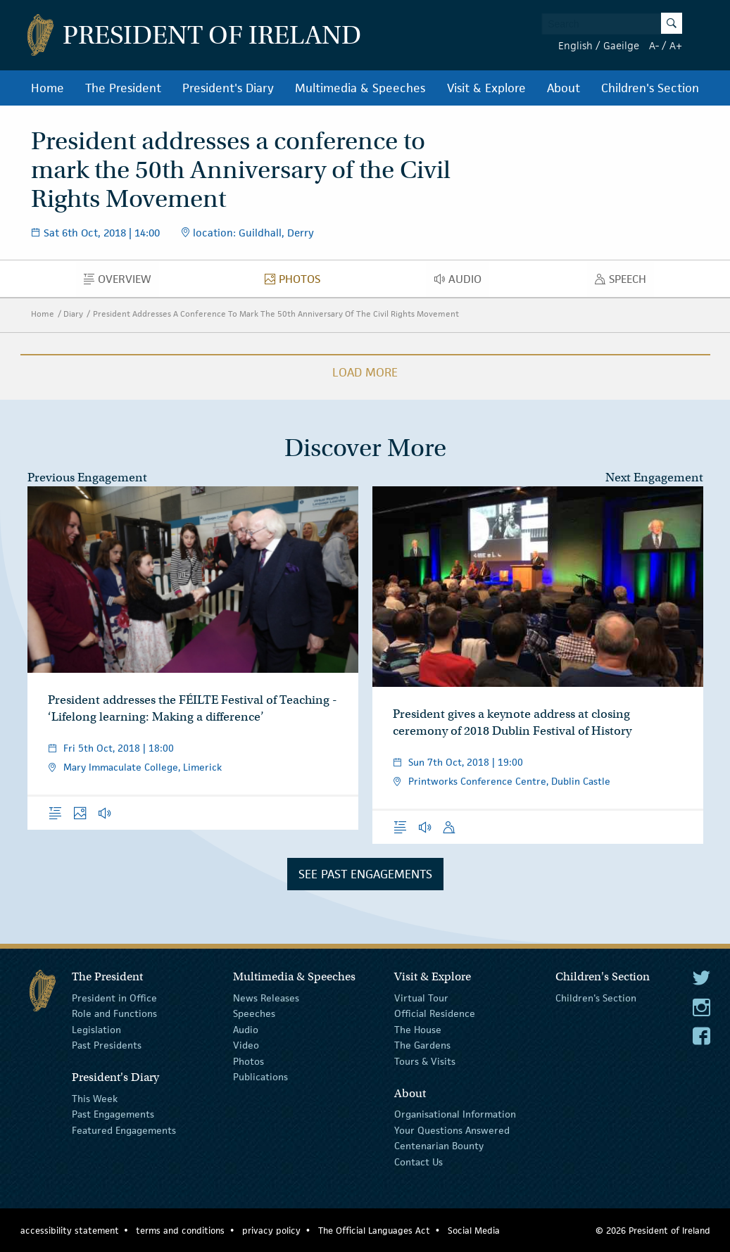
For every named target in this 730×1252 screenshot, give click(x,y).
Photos (296, 282)
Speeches (254, 1013)
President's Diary (228, 88)
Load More (365, 372)
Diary (73, 313)
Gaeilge (621, 45)
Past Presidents (106, 1045)
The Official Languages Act (374, 1231)
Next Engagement (654, 477)
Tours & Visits (424, 1060)
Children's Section (650, 88)
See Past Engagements (365, 874)
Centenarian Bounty (439, 1145)
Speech (624, 282)
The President (123, 88)
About (563, 88)
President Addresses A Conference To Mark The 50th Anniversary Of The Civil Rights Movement (276, 313)
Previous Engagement (87, 477)
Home (47, 88)
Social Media (474, 1231)
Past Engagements (113, 1114)
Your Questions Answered (452, 1130)
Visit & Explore (486, 88)
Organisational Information (455, 1114)
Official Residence (434, 1013)
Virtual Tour (421, 998)
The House (417, 1029)
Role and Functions (114, 1013)
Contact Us (418, 1161)
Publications (260, 1076)
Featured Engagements (124, 1130)
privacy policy (271, 1231)
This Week (95, 1098)
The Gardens (422, 1045)
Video (246, 1045)
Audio (461, 282)
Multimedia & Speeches (360, 88)
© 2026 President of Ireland (653, 1231)
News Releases (266, 998)
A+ (675, 45)
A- (654, 45)
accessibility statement (69, 1231)
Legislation (96, 1029)
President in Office (114, 998)
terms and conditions (180, 1231)
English (575, 45)
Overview (121, 282)
